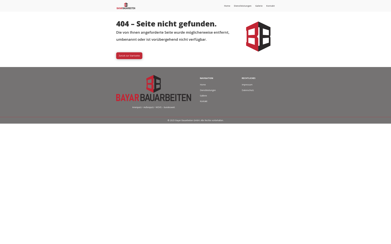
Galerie (258, 6)
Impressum (247, 84)
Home (227, 6)
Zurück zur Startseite (129, 55)
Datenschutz (248, 90)
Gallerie (203, 95)
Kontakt (270, 6)
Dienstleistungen (242, 6)
